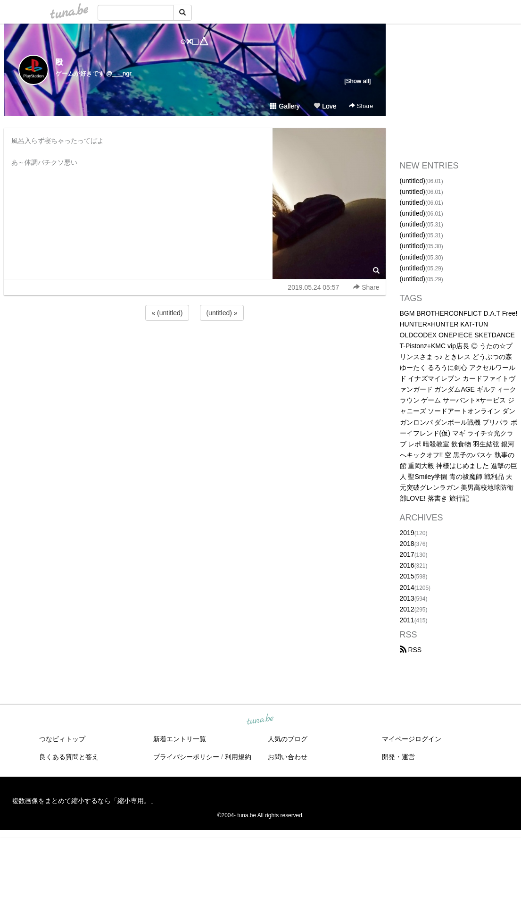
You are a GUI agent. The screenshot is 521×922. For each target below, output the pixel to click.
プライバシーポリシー (186, 757)
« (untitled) (166, 313)
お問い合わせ (287, 757)
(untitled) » (221, 313)
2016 (407, 565)
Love (325, 106)
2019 (407, 532)
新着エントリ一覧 (179, 739)
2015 (407, 576)
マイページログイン (411, 739)
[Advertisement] (195, 348)
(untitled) (412, 180)
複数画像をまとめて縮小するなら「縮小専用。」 (84, 801)
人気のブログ (287, 739)
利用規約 (238, 757)
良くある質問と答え (69, 757)
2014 (407, 587)
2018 (407, 543)
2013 (407, 598)
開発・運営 (398, 757)
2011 (407, 620)
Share (361, 105)
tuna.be (260, 720)
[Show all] (357, 80)
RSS (411, 650)
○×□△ (194, 41)
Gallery (284, 106)
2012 (407, 609)
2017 (407, 554)
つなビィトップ (62, 739)
